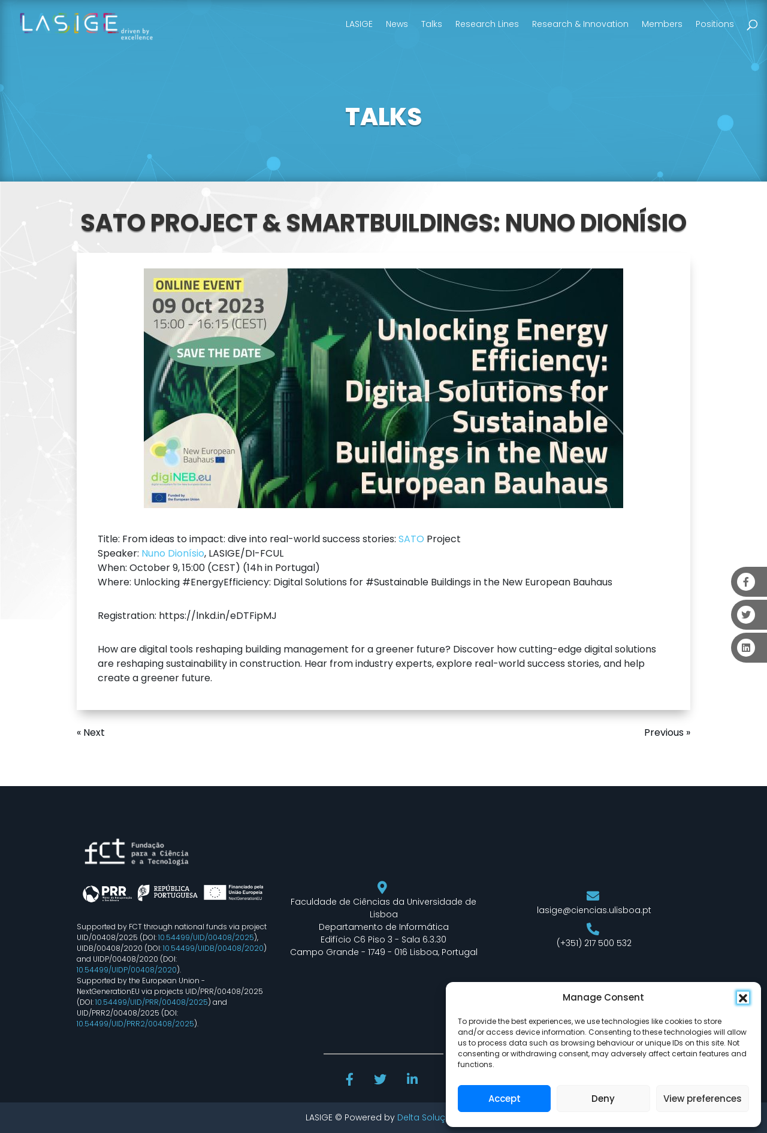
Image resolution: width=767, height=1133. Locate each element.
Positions (715, 24)
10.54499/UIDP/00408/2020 (127, 970)
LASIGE (359, 24)
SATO (411, 539)
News (397, 24)
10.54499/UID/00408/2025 (206, 937)
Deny (603, 1098)
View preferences (702, 1098)
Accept (504, 1098)
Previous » (667, 732)
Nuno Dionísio (172, 553)
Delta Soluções (429, 1117)
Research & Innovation (580, 24)
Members (662, 24)
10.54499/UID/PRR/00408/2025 (151, 1002)
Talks (431, 24)
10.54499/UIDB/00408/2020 (213, 948)
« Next (91, 732)
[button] (743, 998)
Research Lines (487, 24)
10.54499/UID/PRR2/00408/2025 (135, 1024)
